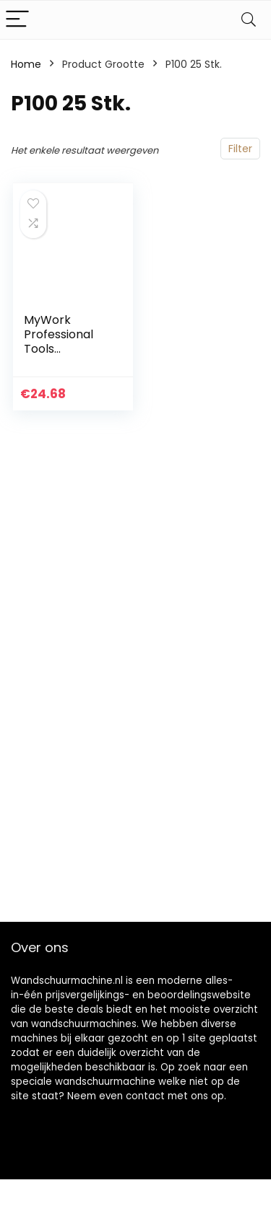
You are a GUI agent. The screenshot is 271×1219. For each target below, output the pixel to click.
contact (145, 1096)
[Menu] (17, 20)
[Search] (248, 20)
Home (26, 64)
